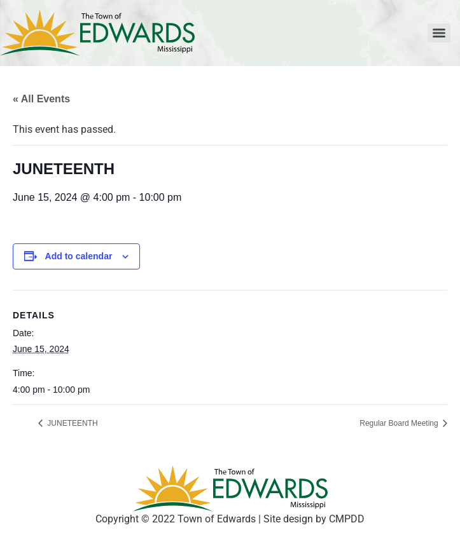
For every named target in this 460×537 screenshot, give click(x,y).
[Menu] (439, 33)
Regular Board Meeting (399, 423)
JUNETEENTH (71, 423)
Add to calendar (79, 256)
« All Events (41, 98)
